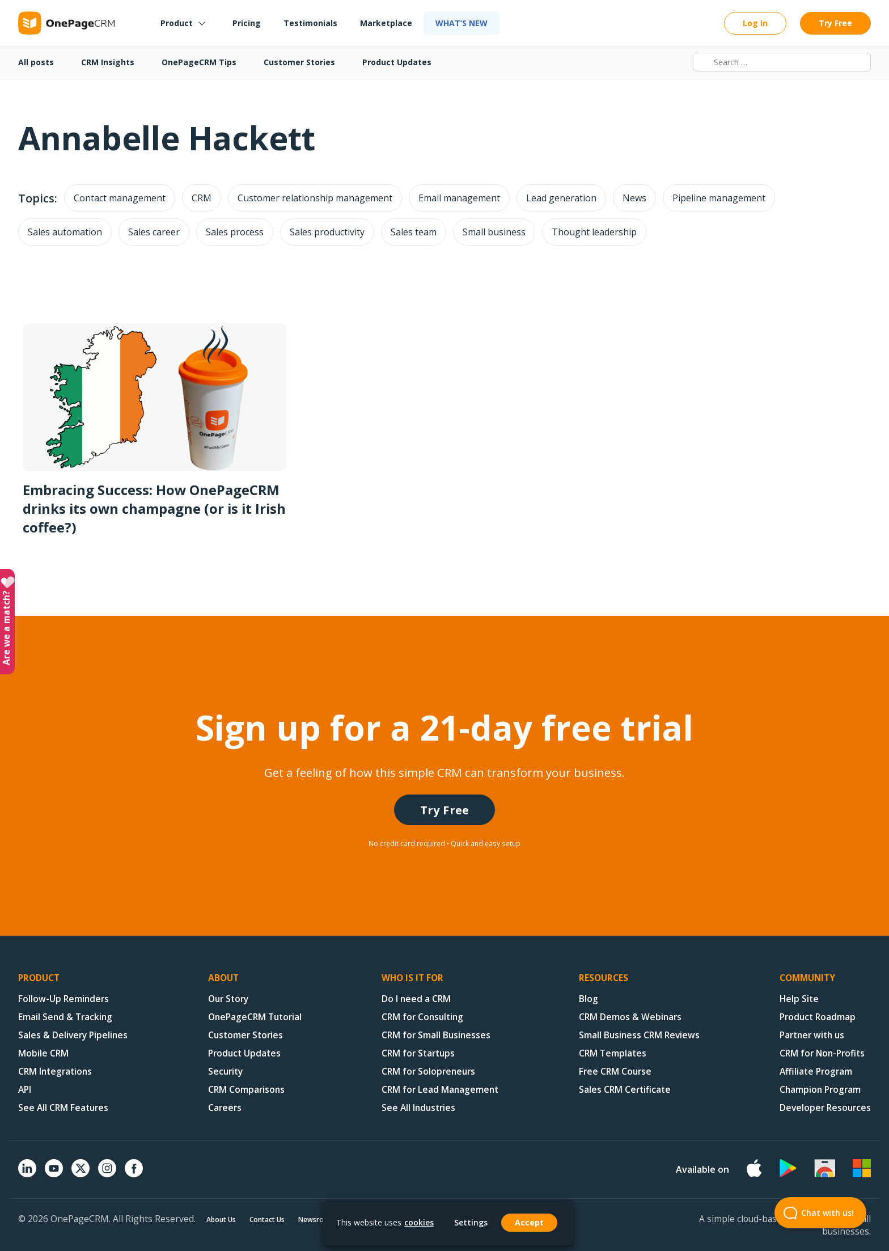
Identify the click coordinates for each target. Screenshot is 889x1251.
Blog (588, 998)
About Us (221, 1219)
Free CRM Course (615, 1071)
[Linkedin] (27, 1174)
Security (225, 1071)
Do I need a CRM (416, 998)
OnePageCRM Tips (199, 62)
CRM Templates (612, 1053)
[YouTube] (54, 1174)
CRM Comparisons (246, 1089)
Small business (494, 232)
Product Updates (396, 62)
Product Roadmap (818, 1017)
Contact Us (267, 1219)
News (634, 198)
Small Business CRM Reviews (639, 1035)
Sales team (414, 232)
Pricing (246, 23)
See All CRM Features (63, 1107)
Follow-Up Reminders (63, 998)
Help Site (799, 998)
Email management (459, 198)
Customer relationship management (315, 198)
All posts (36, 62)
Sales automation (65, 232)
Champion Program (820, 1089)
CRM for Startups (418, 1053)
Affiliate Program (816, 1071)
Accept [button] (529, 1222)
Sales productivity (327, 232)
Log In (755, 23)
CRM (201, 198)
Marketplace (386, 23)
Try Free (835, 23)
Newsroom (316, 1219)
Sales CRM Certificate (625, 1089)
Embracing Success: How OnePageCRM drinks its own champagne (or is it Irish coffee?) (154, 508)
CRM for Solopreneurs (428, 1071)
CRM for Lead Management (440, 1089)
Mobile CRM (43, 1053)
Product (176, 23)
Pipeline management (718, 198)
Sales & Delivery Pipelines (73, 1035)
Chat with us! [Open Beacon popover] (814, 1212)
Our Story (228, 998)
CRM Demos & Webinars (630, 1017)
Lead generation (561, 198)
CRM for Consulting (422, 1017)
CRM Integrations (55, 1071)
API (24, 1089)
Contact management (120, 198)
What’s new (461, 23)
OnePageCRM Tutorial (255, 1017)
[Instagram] (107, 1174)
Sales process (235, 232)
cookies (419, 1222)
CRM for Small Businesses (436, 1035)
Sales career (154, 232)
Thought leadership (594, 232)
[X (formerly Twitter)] (80, 1178)
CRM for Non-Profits (822, 1053)
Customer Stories (299, 62)
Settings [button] (471, 1222)
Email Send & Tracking (65, 1017)
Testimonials (310, 23)
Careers (225, 1107)
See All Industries (418, 1107)
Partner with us (812, 1035)
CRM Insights (107, 62)
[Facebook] (134, 1174)
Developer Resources (825, 1107)
